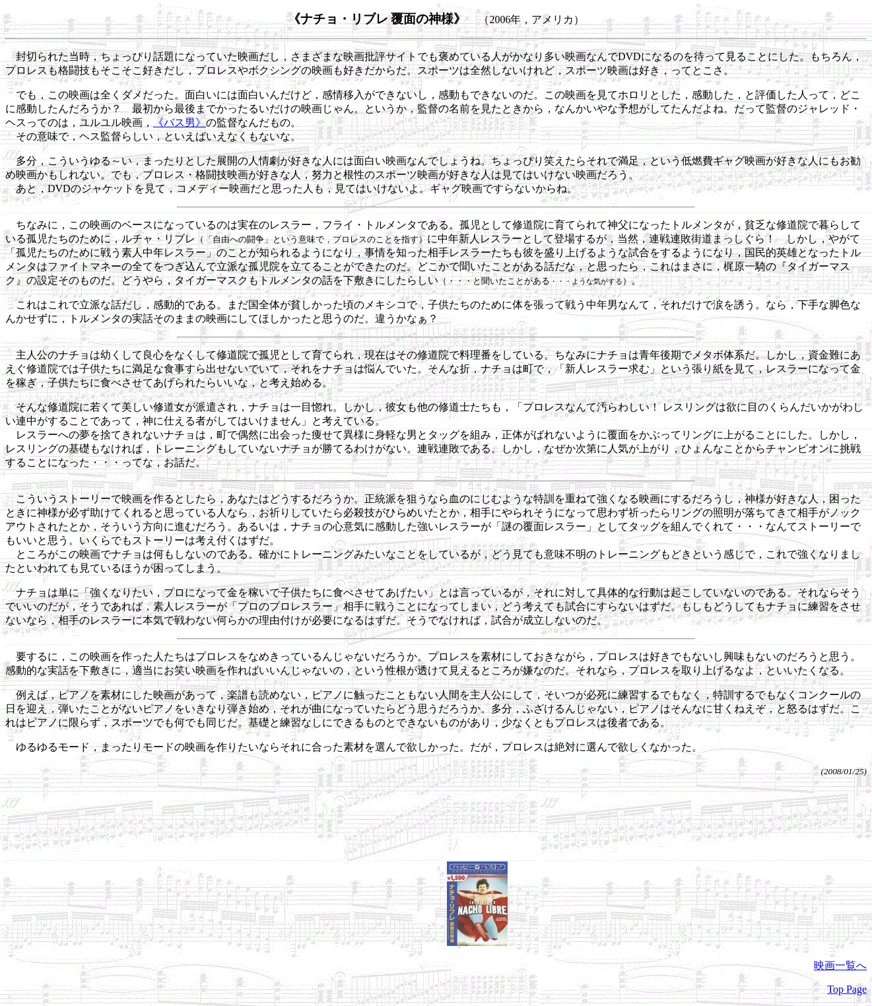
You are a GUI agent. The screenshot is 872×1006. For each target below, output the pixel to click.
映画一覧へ (840, 965)
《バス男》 (179, 122)
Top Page (847, 989)
